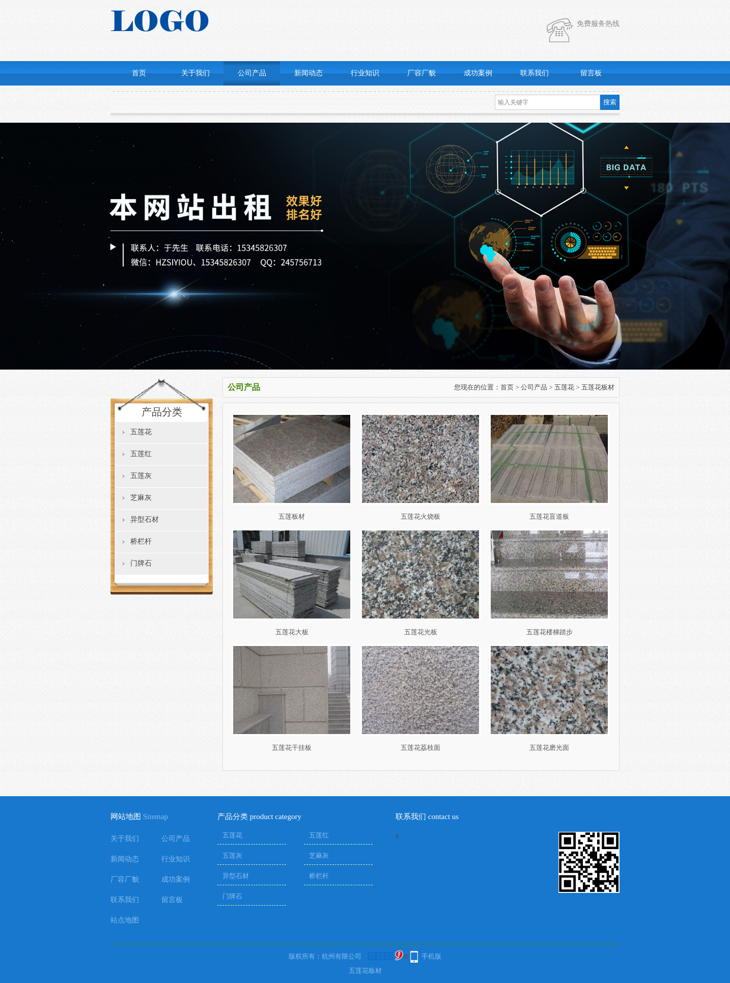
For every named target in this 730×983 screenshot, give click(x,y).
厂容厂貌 (421, 73)
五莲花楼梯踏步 (549, 632)
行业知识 (365, 73)
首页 (139, 73)
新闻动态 (308, 73)
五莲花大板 (291, 632)
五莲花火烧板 (420, 516)
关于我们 (195, 73)
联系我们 (534, 73)
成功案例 (478, 73)
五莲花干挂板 (292, 747)
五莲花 (141, 432)
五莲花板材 (597, 387)
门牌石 (141, 563)
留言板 (591, 73)
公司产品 (252, 73)
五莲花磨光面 (549, 747)
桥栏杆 (141, 541)
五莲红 (141, 454)
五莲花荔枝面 (420, 747)
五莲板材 (291, 516)
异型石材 (144, 519)
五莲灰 (141, 476)
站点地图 (124, 920)
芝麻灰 (141, 497)
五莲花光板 (420, 632)
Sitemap (155, 816)
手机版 (431, 956)
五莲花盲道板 (549, 516)
